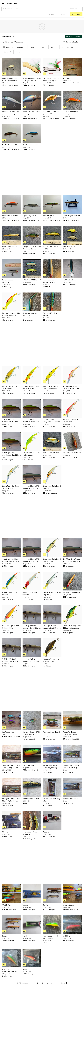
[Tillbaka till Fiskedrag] (3, 41)
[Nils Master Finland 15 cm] (72, 441)
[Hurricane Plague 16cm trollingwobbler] (52, 647)
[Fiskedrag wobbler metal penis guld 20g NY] (32, 67)
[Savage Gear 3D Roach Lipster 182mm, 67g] (72, 754)
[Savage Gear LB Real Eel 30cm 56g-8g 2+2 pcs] (11, 754)
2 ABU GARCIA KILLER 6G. (32, 280)
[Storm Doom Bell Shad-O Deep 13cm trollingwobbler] (52, 474)
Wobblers (66, 936)
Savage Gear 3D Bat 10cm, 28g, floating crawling (50, 766)
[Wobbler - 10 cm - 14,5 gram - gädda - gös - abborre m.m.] (52, 100)
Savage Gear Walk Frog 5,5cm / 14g (51, 800)
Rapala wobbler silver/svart (8, 281)
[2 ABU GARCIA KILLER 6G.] (32, 268)
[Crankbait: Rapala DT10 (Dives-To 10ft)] (32, 720)
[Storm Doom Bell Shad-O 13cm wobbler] (52, 547)
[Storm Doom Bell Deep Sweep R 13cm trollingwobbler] (11, 474)
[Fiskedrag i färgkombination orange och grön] (11, 958)
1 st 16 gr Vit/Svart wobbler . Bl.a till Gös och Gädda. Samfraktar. (32, 627)
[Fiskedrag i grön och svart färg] (32, 301)
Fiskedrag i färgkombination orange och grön (11, 970)
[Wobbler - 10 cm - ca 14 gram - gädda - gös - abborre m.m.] (32, 100)
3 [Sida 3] (42, 983)
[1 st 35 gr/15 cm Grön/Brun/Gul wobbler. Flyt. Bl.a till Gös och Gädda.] (11, 408)
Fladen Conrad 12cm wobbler (9, 593)
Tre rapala (66, 78)
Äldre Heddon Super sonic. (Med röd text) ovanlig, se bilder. (10, 79)
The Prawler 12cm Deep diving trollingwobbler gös (71, 387)
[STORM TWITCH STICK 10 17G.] (52, 235)
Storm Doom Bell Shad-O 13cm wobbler (52, 560)
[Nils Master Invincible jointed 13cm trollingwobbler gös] (72, 408)
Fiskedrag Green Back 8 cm (51, 733)
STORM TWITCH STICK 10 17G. (51, 248)
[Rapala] (52, 893)
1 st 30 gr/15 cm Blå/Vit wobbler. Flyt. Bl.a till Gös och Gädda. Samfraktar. (32, 487)
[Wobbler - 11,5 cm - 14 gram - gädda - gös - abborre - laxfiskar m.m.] (11, 100)
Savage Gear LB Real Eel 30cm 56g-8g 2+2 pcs (11, 766)
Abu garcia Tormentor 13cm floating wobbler (51, 387)
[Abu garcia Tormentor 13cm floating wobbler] (52, 375)
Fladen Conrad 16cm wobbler (30, 593)
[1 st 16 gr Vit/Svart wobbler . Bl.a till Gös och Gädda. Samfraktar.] (32, 614)
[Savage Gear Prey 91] (72, 787)
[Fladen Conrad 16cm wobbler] (32, 581)
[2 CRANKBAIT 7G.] (72, 235)
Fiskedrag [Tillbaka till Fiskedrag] (9, 42)
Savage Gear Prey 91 (71, 799)
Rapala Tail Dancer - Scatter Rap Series (70, 733)
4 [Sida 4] (47, 983)
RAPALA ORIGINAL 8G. (10, 246)
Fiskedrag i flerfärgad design (51, 314)
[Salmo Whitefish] (32, 754)
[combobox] (35, 9)
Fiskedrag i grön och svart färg (30, 314)
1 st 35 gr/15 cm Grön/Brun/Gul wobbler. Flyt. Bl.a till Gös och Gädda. (10, 421)
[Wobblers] (72, 924)
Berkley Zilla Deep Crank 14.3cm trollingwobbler (72, 627)
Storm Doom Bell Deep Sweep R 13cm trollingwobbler (10, 487)
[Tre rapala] (72, 67)
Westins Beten (68, 905)
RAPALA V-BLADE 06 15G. (52, 453)
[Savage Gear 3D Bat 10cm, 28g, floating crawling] (52, 754)
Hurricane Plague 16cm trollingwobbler (51, 660)
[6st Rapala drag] (11, 720)
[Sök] (65, 9)
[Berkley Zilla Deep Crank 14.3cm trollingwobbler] (72, 614)
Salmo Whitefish (28, 765)
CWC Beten (6, 905)
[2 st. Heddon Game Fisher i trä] (32, 820)
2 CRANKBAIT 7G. (69, 246)
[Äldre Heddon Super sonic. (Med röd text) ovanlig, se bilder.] (11, 67)
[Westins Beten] (72, 893)
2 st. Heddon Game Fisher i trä (30, 833)
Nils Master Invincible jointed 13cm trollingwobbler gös (70, 421)
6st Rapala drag (8, 732)
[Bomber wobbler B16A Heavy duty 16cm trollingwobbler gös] (32, 375)
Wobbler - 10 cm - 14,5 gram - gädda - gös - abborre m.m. (51, 113)
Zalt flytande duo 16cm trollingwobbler (31, 454)
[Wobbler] (11, 820)
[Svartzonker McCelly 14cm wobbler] (11, 375)
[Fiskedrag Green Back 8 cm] (52, 720)
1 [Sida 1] (32, 983)
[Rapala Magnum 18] (32, 204)
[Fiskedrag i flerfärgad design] (52, 301)
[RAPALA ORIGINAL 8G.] (11, 235)
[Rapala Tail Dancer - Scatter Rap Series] (72, 720)
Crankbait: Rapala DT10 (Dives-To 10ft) (31, 733)
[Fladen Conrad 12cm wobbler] (11, 581)
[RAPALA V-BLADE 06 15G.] (52, 441)
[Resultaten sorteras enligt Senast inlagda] (72, 42)
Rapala (45, 905)
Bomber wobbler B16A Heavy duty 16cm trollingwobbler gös (31, 387)
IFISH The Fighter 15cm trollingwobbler (10, 627)
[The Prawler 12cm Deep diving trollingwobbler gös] (72, 375)
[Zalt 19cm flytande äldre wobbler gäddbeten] (11, 301)
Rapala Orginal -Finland (71, 215)
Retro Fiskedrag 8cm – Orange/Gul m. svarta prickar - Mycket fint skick (71, 113)
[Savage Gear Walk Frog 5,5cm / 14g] (52, 787)
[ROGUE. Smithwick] (72, 268)
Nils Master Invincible (10, 145)
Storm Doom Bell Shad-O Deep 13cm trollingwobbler (52, 487)
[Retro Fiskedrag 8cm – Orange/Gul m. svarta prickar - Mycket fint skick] (72, 100)
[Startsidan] (12, 3)
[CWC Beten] (11, 893)
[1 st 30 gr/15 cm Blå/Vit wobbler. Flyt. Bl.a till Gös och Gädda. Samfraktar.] (32, 474)
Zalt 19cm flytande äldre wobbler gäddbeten (11, 314)
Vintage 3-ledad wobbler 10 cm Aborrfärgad (32, 248)
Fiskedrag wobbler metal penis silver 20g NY (52, 79)
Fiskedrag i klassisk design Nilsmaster (49, 281)
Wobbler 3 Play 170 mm (31, 799)
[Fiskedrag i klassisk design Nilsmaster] (52, 268)
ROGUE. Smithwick (69, 280)
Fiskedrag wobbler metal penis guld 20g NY (32, 79)
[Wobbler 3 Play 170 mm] (32, 787)
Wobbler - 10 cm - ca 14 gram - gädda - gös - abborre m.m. (31, 113)
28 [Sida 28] (55, 983)
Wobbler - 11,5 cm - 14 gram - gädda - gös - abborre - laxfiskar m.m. (10, 113)
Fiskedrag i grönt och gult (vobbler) (50, 937)
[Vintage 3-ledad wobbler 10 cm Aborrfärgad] (32, 235)
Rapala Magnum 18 (29, 215)
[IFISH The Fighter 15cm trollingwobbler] (11, 614)
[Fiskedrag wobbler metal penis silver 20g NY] (52, 67)
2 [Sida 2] (37, 983)
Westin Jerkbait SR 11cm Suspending (52, 593)
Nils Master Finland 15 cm (72, 453)
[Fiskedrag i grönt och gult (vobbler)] (52, 924)
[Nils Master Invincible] (11, 133)
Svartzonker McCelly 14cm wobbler (10, 387)
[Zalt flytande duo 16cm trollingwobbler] (32, 441)
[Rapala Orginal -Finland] (72, 204)
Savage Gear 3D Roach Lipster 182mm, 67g (71, 766)
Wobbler (5, 832)
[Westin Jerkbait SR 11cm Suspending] (52, 581)
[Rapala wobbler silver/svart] (11, 268)
